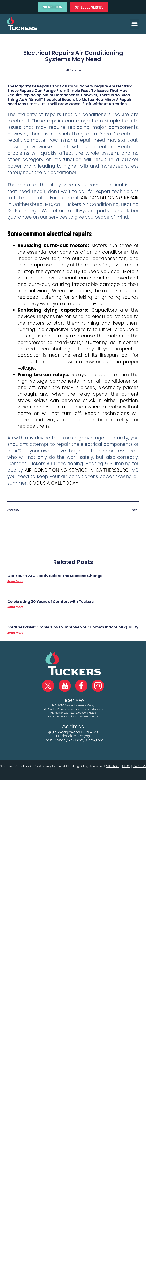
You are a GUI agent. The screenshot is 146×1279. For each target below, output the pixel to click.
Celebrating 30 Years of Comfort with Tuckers (50, 602)
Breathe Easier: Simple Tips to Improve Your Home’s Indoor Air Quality (72, 627)
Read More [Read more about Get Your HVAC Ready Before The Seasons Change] (15, 581)
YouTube (65, 686)
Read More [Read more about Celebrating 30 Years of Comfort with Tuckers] (15, 607)
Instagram (98, 686)
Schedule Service (89, 7)
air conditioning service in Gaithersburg (76, 470)
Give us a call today (53, 483)
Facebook (81, 686)
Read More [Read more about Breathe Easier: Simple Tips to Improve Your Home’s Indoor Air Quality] (15, 633)
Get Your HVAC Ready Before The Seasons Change (55, 576)
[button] (134, 24)
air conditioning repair (110, 198)
